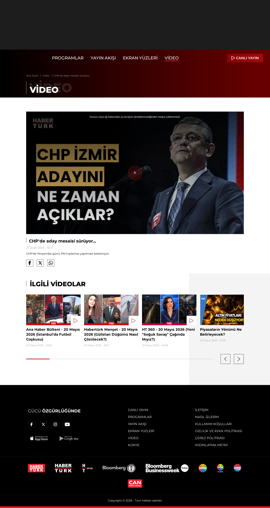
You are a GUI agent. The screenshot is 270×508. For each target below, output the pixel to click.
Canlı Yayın (138, 410)
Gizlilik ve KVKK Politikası (218, 431)
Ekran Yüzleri (140, 57)
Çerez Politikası (210, 438)
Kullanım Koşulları (213, 424)
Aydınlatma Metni (211, 445)
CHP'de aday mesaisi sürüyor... (72, 75)
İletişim (201, 410)
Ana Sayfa (34, 75)
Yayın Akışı (103, 57)
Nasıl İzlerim (207, 417)
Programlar (68, 57)
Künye (133, 445)
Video (172, 57)
